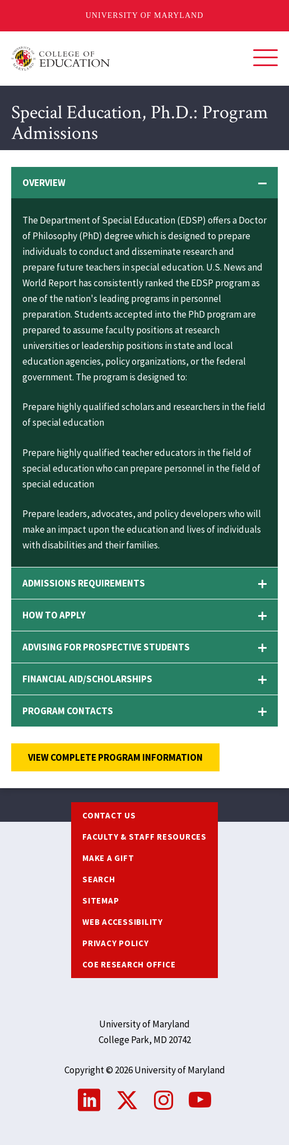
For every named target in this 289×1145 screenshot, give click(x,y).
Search (98, 879)
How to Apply (54, 615)
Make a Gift (108, 858)
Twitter (127, 1100)
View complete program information (115, 757)
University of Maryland (145, 15)
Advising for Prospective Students (106, 647)
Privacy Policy (115, 943)
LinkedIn (89, 1100)
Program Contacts (67, 711)
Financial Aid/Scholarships (87, 679)
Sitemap (100, 900)
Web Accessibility (122, 921)
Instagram (163, 1100)
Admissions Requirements (83, 583)
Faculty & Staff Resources (144, 836)
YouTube (200, 1100)
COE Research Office (128, 964)
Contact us (109, 815)
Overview (44, 182)
